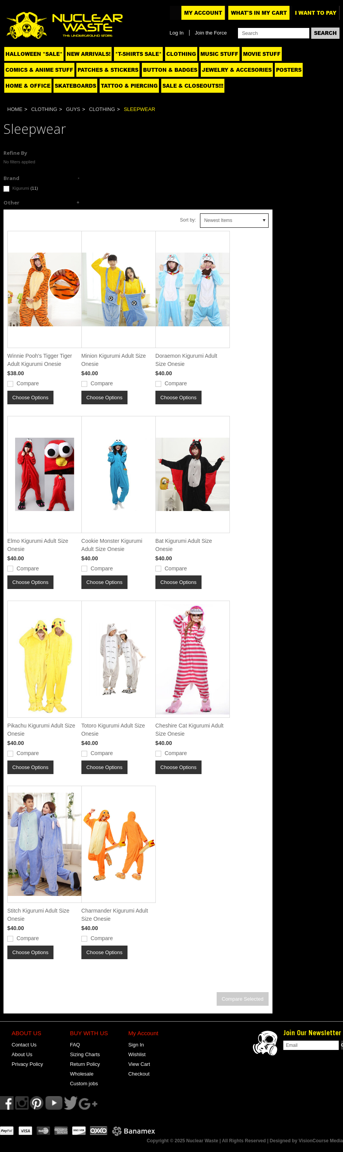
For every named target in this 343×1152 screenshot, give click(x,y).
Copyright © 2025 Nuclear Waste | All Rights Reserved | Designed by (222, 1140)
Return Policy (85, 1064)
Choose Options (30, 397)
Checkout (139, 1074)
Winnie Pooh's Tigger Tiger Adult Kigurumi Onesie (39, 360)
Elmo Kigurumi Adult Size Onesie (37, 545)
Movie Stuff (262, 53)
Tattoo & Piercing (129, 85)
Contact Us (24, 1045)
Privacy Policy (27, 1064)
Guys (73, 109)
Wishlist (137, 1054)
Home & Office (27, 85)
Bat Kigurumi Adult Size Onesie (183, 545)
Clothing (181, 53)
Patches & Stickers (108, 69)
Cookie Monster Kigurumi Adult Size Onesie (111, 545)
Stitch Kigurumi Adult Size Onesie (38, 915)
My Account (203, 12)
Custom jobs (84, 1083)
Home (14, 109)
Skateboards (75, 85)
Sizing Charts (85, 1054)
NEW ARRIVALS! (88, 53)
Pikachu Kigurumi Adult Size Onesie (41, 729)
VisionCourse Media (321, 1140)
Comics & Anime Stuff (39, 69)
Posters (289, 69)
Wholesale (81, 1074)
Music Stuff (219, 53)
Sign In (136, 1045)
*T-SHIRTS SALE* (138, 53)
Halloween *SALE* (33, 53)
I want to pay (315, 12)
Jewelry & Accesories (237, 69)
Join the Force (211, 33)
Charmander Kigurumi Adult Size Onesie (114, 915)
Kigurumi (20, 189)
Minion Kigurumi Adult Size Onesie (113, 360)
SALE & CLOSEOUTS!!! (192, 85)
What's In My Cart (259, 12)
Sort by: (188, 220)
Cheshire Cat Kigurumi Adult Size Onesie (189, 729)
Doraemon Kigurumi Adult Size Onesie (186, 360)
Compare (28, 383)
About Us (22, 1054)
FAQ (75, 1045)
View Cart (139, 1064)
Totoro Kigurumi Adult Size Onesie (113, 729)
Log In (177, 33)
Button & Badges (170, 69)
